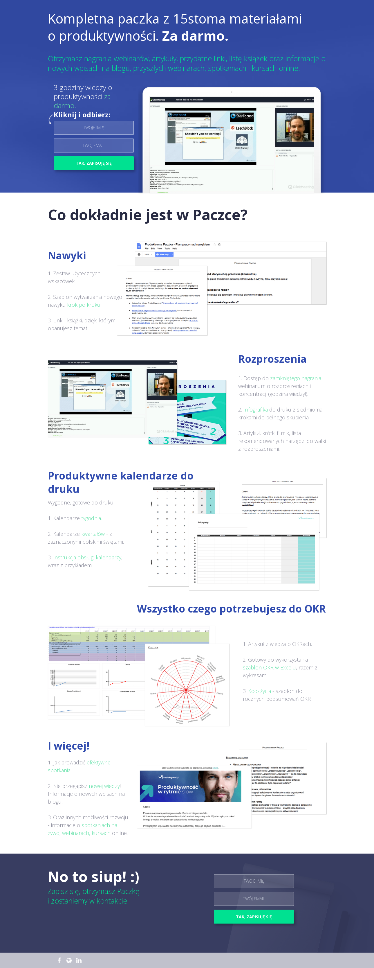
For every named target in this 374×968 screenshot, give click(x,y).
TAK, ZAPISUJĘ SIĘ (94, 163)
